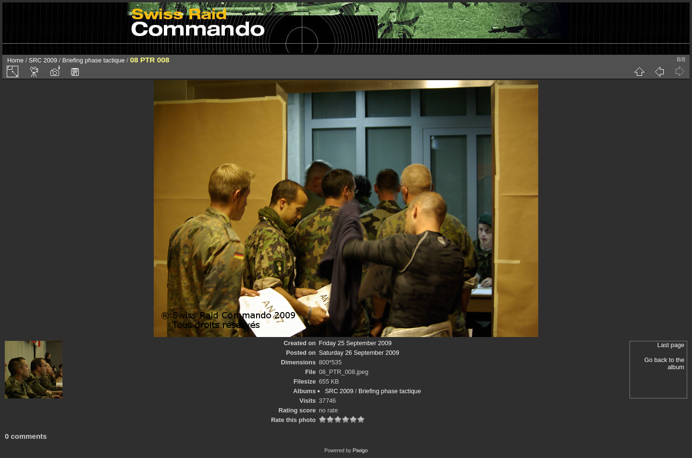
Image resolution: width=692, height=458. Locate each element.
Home (15, 60)
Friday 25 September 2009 (355, 343)
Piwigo (360, 450)
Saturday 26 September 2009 (359, 352)
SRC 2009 (43, 60)
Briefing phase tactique (93, 60)
